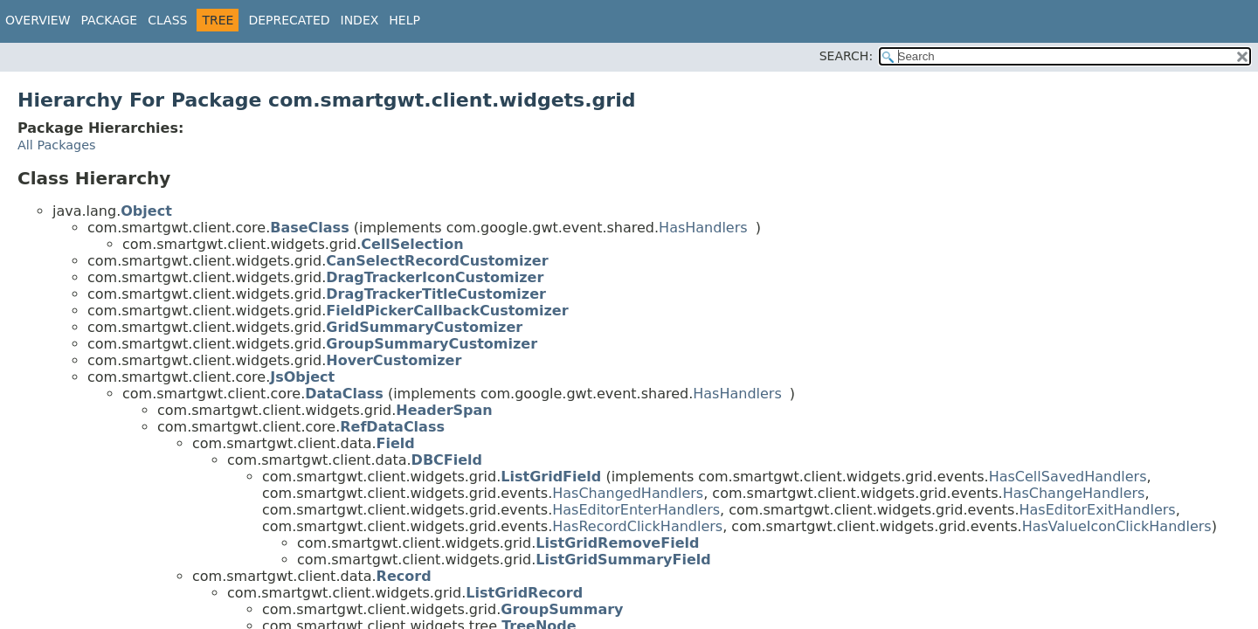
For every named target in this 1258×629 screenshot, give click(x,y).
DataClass (344, 393)
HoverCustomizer (393, 360)
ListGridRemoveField (617, 543)
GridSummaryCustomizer (424, 327)
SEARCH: (846, 56)
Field (396, 443)
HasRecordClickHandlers (637, 526)
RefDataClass (392, 426)
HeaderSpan (444, 410)
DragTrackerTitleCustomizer (436, 294)
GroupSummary (562, 609)
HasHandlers (703, 227)
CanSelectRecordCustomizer (437, 260)
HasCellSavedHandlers (1068, 476)
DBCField (446, 460)
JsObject (302, 377)
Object (146, 211)
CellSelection (412, 244)
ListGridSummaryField (623, 559)
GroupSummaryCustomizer (431, 343)
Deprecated (288, 20)
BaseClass (309, 227)
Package (109, 20)
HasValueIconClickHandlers (1117, 526)
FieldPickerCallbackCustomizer (447, 310)
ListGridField (551, 476)
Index (360, 20)
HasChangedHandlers (627, 493)
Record (404, 576)
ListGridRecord (524, 592)
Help (404, 20)
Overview (38, 20)
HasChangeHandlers (1074, 493)
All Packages (56, 145)
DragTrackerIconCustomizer (434, 277)
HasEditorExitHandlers (1098, 509)
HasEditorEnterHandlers (636, 509)
